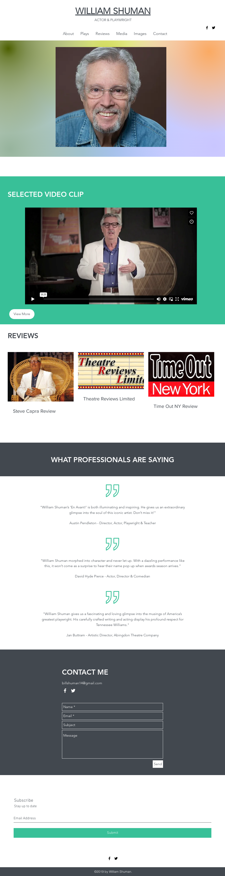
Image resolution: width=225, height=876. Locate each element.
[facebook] (207, 28)
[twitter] (213, 28)
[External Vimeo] (111, 256)
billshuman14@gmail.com (82, 683)
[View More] (21, 314)
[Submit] (112, 833)
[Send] (158, 764)
